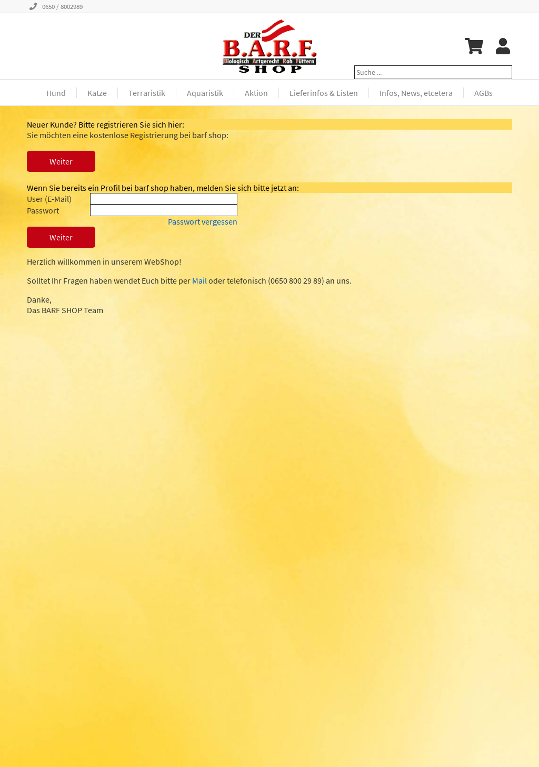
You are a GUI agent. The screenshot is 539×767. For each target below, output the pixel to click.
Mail (199, 280)
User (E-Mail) (49, 198)
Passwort (43, 210)
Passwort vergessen (202, 221)
